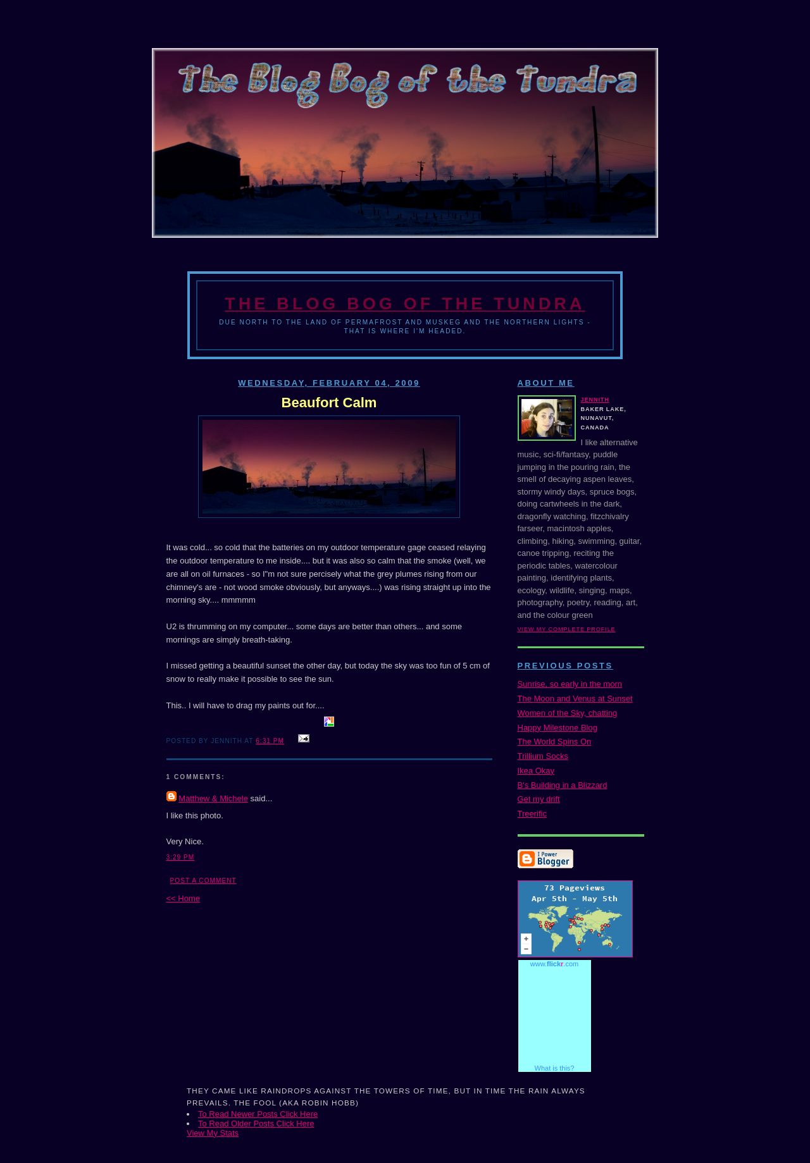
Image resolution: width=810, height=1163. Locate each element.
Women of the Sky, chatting (568, 713)
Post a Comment (203, 880)
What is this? (555, 1068)
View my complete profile (567, 629)
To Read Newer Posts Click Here (258, 1114)
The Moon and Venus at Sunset (575, 698)
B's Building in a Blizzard (563, 785)
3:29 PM (180, 857)
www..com (554, 964)
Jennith (595, 400)
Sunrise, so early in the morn (570, 684)
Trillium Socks (543, 756)
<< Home (183, 898)
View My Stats (213, 1133)
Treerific (532, 813)
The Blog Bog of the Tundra (405, 303)
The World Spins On (555, 741)
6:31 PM (270, 740)
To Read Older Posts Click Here (256, 1123)
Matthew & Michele (213, 798)
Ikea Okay (536, 770)
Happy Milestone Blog (557, 727)
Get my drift (539, 799)
